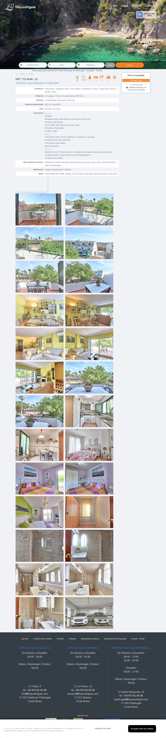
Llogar (124, 5)
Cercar (130, 65)
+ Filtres (110, 65)
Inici (115, 5)
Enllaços (72, 639)
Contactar (150, 5)
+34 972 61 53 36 (36, 690)
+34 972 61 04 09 (133, 695)
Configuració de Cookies (103, 728)
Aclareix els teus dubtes (136, 90)
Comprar (136, 5)
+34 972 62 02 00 (85, 690)
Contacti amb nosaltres (42, 639)
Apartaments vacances (90, 639)
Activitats (60, 639)
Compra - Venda (138, 639)
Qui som (25, 639)
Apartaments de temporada (115, 639)
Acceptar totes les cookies (142, 729)
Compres (22, 73)
